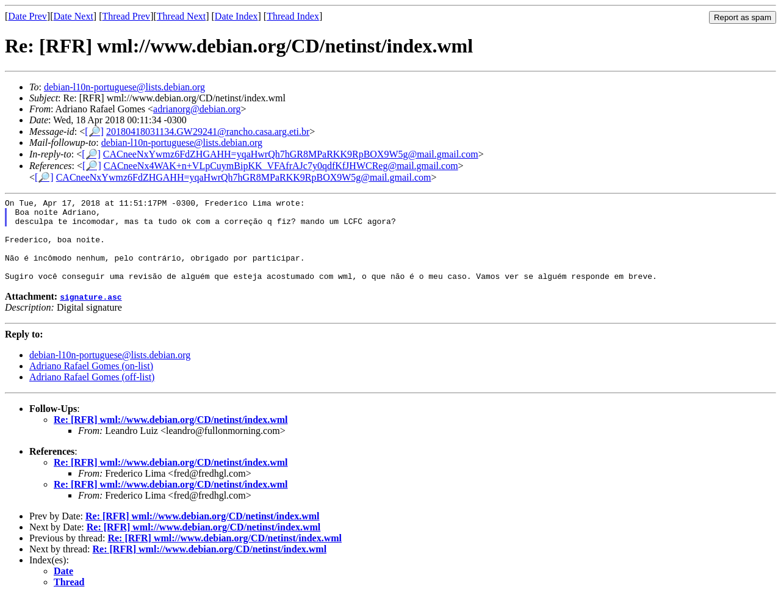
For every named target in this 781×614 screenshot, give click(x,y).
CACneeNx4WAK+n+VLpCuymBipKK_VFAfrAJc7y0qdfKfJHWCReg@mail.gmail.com (281, 166)
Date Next (73, 16)
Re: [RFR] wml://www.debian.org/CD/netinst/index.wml (171, 436)
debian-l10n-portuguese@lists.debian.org (124, 87)
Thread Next (181, 16)
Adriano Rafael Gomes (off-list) (91, 393)
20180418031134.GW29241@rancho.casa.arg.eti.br (207, 131)
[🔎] (94, 131)
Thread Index (293, 16)
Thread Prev (126, 16)
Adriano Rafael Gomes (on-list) (91, 382)
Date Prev (27, 16)
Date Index (236, 16)
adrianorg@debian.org (196, 109)
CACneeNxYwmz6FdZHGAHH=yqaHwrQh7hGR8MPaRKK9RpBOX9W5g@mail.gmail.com (290, 154)
